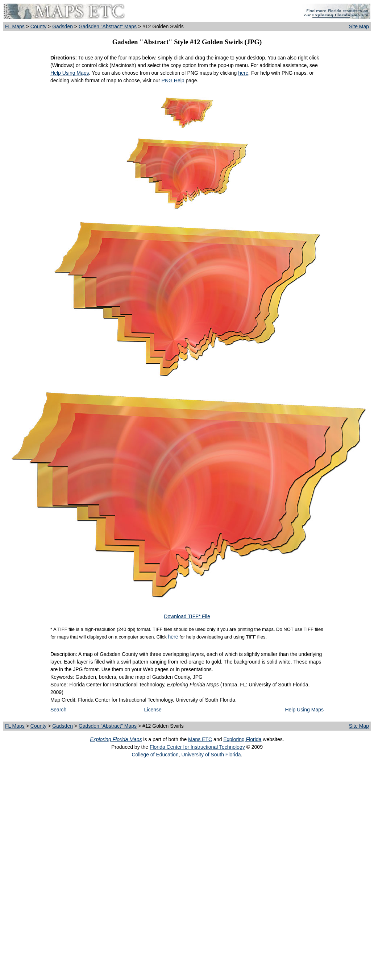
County (38, 26)
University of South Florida (211, 754)
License (153, 709)
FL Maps (15, 26)
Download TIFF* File (187, 616)
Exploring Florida (242, 739)
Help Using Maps (69, 73)
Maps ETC (200, 739)
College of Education (155, 754)
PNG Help (173, 80)
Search (58, 709)
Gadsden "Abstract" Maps (108, 26)
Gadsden (62, 26)
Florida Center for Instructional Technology (197, 747)
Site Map (359, 26)
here (243, 73)
